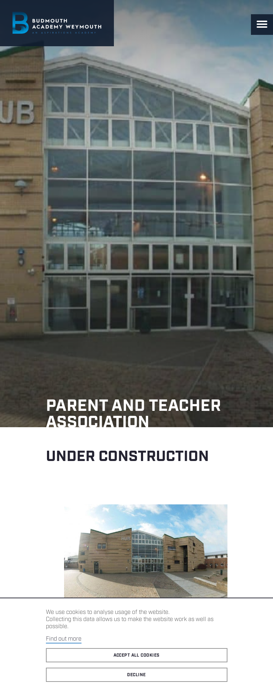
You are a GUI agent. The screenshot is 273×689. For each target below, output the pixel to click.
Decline (136, 675)
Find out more (64, 639)
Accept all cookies (137, 655)
